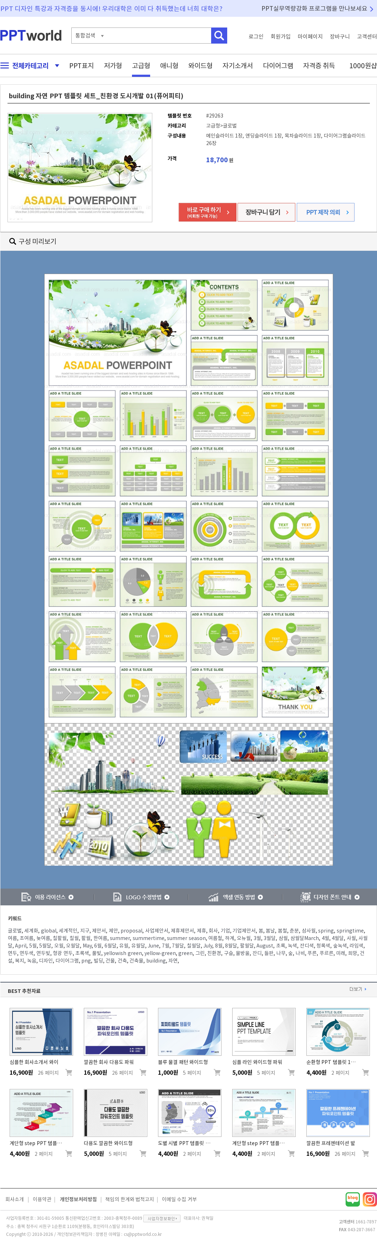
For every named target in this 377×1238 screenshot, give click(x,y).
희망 (352, 953)
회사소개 (14, 1199)
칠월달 (194, 945)
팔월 (86, 938)
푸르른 (326, 953)
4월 (325, 938)
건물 (110, 960)
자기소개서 (238, 65)
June (153, 945)
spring (326, 930)
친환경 (214, 953)
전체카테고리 (27, 65)
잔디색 (307, 945)
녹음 (31, 960)
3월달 (270, 938)
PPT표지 (81, 65)
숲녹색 (340, 945)
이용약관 (42, 1199)
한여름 (100, 938)
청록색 (323, 945)
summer (120, 938)
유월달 (138, 945)
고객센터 (367, 36)
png (86, 960)
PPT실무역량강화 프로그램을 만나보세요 (314, 8)
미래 (340, 953)
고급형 (141, 65)
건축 (122, 960)
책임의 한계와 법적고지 (129, 1199)
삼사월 (309, 930)
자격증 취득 (319, 65)
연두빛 (43, 953)
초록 (280, 945)
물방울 (243, 953)
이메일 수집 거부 (179, 1199)
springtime (350, 930)
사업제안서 (156, 930)
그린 (200, 953)
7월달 (178, 945)
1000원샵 (363, 65)
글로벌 (15, 930)
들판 (269, 953)
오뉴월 (244, 938)
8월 (219, 945)
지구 (85, 930)
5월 (33, 945)
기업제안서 (244, 930)
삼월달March (304, 938)
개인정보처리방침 (78, 1199)
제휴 (201, 930)
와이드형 (200, 65)
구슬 (228, 953)
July (207, 945)
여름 (12, 938)
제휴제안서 (182, 930)
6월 (98, 945)
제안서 (99, 930)
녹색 (292, 945)
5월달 (45, 945)
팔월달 (247, 945)
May (87, 945)
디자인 (46, 960)
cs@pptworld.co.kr (143, 1234)
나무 (281, 953)
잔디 (257, 953)
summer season (186, 938)
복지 (19, 960)
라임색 (356, 945)
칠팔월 (60, 938)
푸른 (312, 953)
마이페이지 (310, 36)
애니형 (169, 65)
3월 (257, 938)
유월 (123, 945)
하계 (229, 938)
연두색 (27, 953)
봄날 (270, 930)
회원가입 (281, 36)
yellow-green (160, 953)
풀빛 (96, 953)
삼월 (283, 938)
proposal (131, 930)
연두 (12, 953)
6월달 (111, 945)
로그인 (256, 36)
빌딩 (98, 960)
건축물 (136, 960)
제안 (113, 930)
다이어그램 (278, 65)
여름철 (215, 938)
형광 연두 (63, 953)
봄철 (282, 930)
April (20, 945)
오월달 (73, 945)
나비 (300, 953)
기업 (225, 930)
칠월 (74, 938)
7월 (165, 945)
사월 (351, 938)
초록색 (82, 953)
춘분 (294, 930)
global (48, 930)
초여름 (27, 938)
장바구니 (340, 36)
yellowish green (123, 953)
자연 (173, 960)
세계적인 (68, 930)
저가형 (113, 65)
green (185, 953)
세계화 (31, 930)
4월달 (338, 938)
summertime (148, 938)
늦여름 (43, 938)
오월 (58, 945)
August (264, 945)
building (156, 960)
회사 (213, 930)
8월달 (231, 945)
